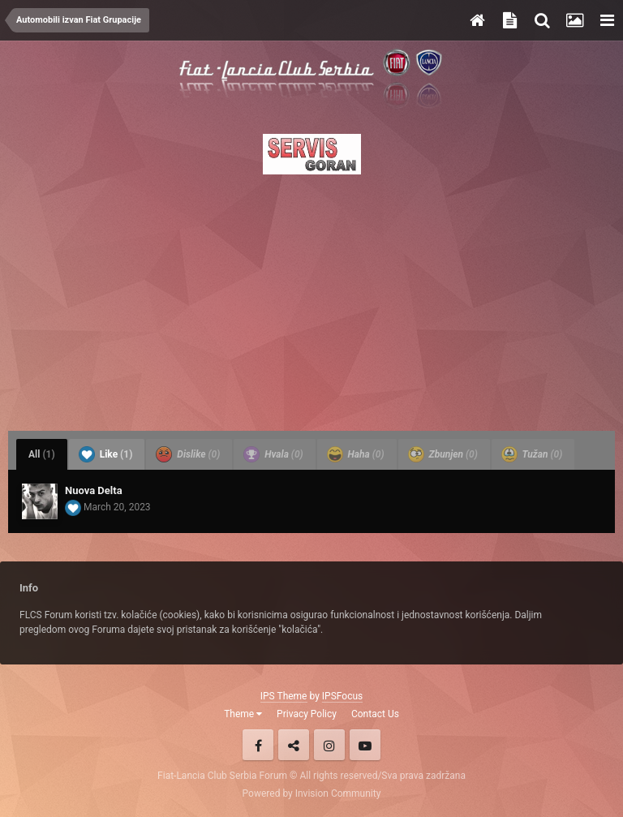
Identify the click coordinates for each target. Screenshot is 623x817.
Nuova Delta (93, 490)
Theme (243, 714)
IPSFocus (342, 696)
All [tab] (41, 454)
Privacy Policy (307, 714)
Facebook (258, 744)
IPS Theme (283, 696)
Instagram (329, 744)
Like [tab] (106, 454)
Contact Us (375, 714)
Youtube (365, 744)
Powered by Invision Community (312, 793)
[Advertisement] (311, 297)
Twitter (293, 744)
